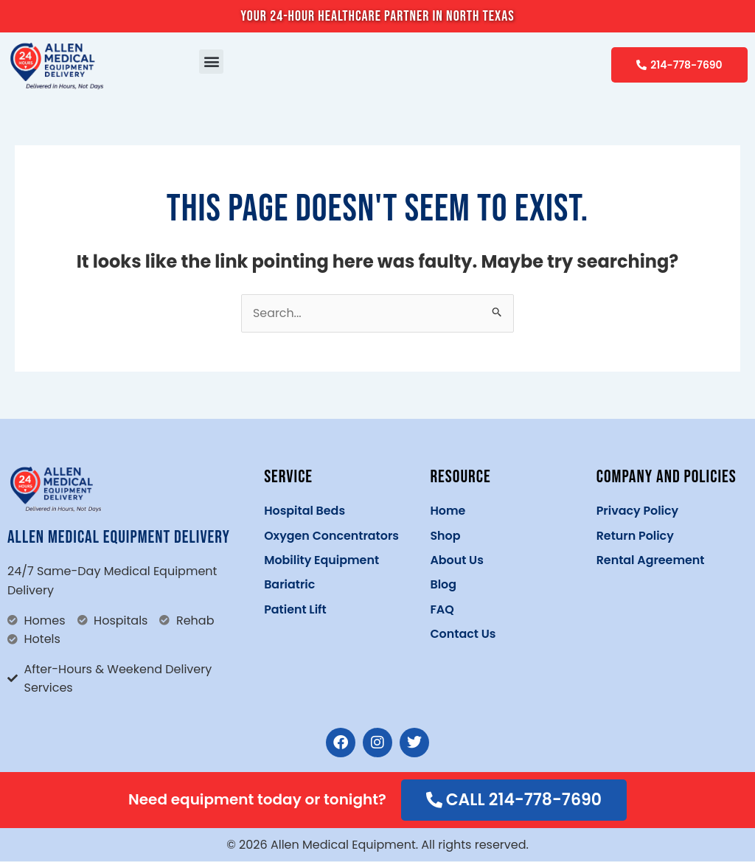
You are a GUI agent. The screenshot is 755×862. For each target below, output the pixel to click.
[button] (211, 61)
